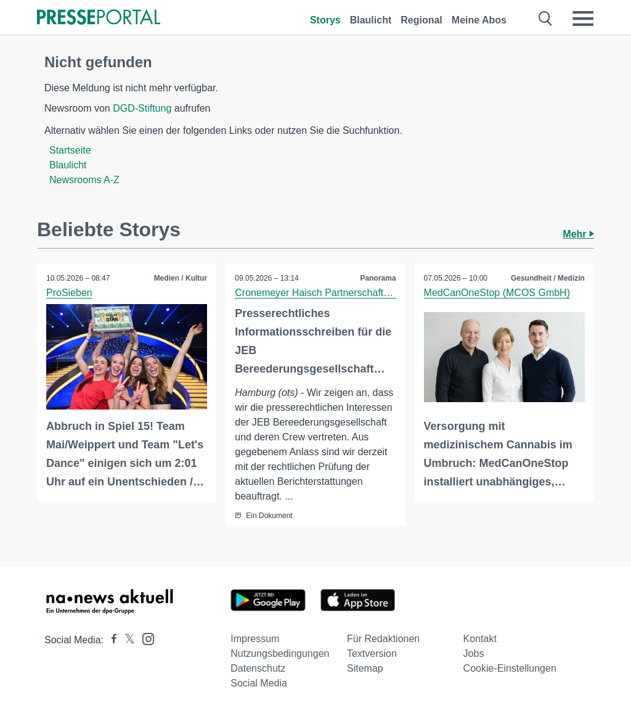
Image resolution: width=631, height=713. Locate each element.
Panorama (378, 278)
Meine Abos (479, 20)
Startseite (70, 150)
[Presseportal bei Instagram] (144, 638)
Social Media (258, 683)
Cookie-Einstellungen (509, 668)
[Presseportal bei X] (126, 640)
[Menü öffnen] (583, 18)
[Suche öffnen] (545, 18)
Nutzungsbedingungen (279, 653)
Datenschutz (257, 668)
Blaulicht (371, 20)
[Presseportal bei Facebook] (110, 640)
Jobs (473, 653)
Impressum (254, 638)
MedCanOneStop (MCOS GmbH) (497, 292)
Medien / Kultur (181, 278)
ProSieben (69, 292)
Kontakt (480, 638)
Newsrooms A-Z (84, 180)
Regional (421, 20)
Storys (325, 20)
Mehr (578, 234)
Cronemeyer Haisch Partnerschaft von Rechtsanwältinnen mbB (373, 292)
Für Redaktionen (383, 638)
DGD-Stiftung (142, 108)
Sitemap (365, 668)
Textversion (372, 653)
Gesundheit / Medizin (548, 278)
